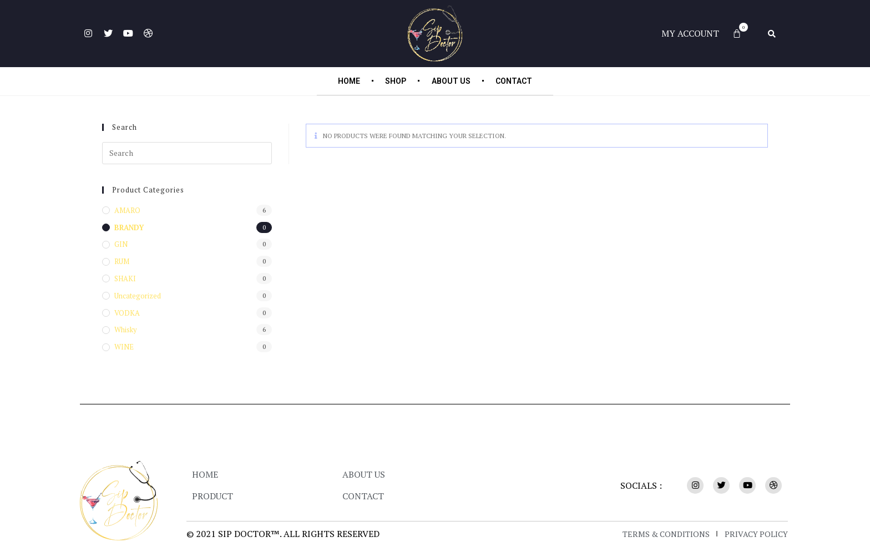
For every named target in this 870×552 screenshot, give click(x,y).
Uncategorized (137, 296)
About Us (452, 81)
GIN (121, 244)
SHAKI (125, 278)
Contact (520, 81)
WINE (124, 347)
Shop (393, 81)
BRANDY (129, 227)
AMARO (127, 210)
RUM (121, 261)
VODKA (127, 313)
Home (342, 81)
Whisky (125, 330)
